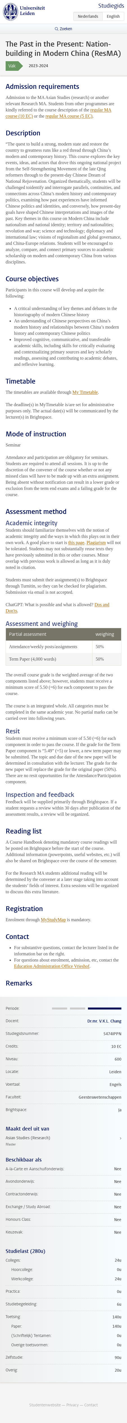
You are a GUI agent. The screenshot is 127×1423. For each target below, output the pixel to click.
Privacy (72, 1405)
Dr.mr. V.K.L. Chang (104, 1021)
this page (76, 542)
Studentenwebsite (45, 1405)
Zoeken (66, 29)
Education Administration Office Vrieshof (51, 966)
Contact (91, 1405)
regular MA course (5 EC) (69, 116)
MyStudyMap (53, 919)
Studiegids (111, 6)
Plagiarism (96, 542)
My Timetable (85, 392)
